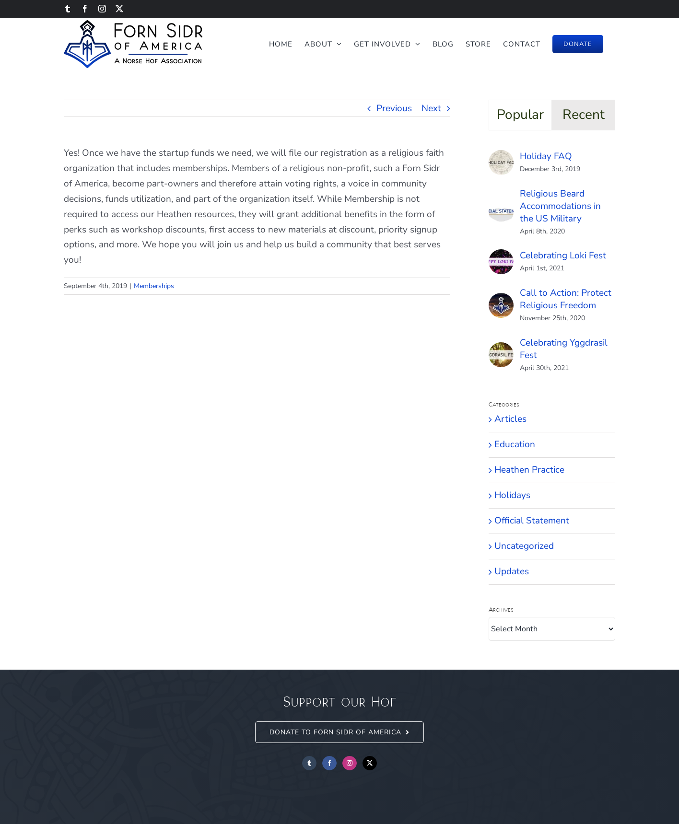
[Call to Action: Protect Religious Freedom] (501, 300)
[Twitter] (370, 763)
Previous (394, 108)
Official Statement (531, 520)
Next (431, 108)
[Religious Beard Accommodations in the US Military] (501, 206)
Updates (511, 571)
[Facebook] (329, 763)
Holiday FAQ (546, 156)
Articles (510, 419)
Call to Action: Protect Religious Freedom (565, 299)
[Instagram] (349, 763)
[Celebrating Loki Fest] (501, 256)
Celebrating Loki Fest (563, 255)
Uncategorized (524, 546)
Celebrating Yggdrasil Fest (564, 349)
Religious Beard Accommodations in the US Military (560, 206)
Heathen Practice (529, 470)
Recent (583, 114)
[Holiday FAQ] (501, 157)
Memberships (154, 285)
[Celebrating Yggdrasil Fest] (501, 349)
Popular (520, 114)
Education (514, 444)
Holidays (512, 495)
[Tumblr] (309, 763)
